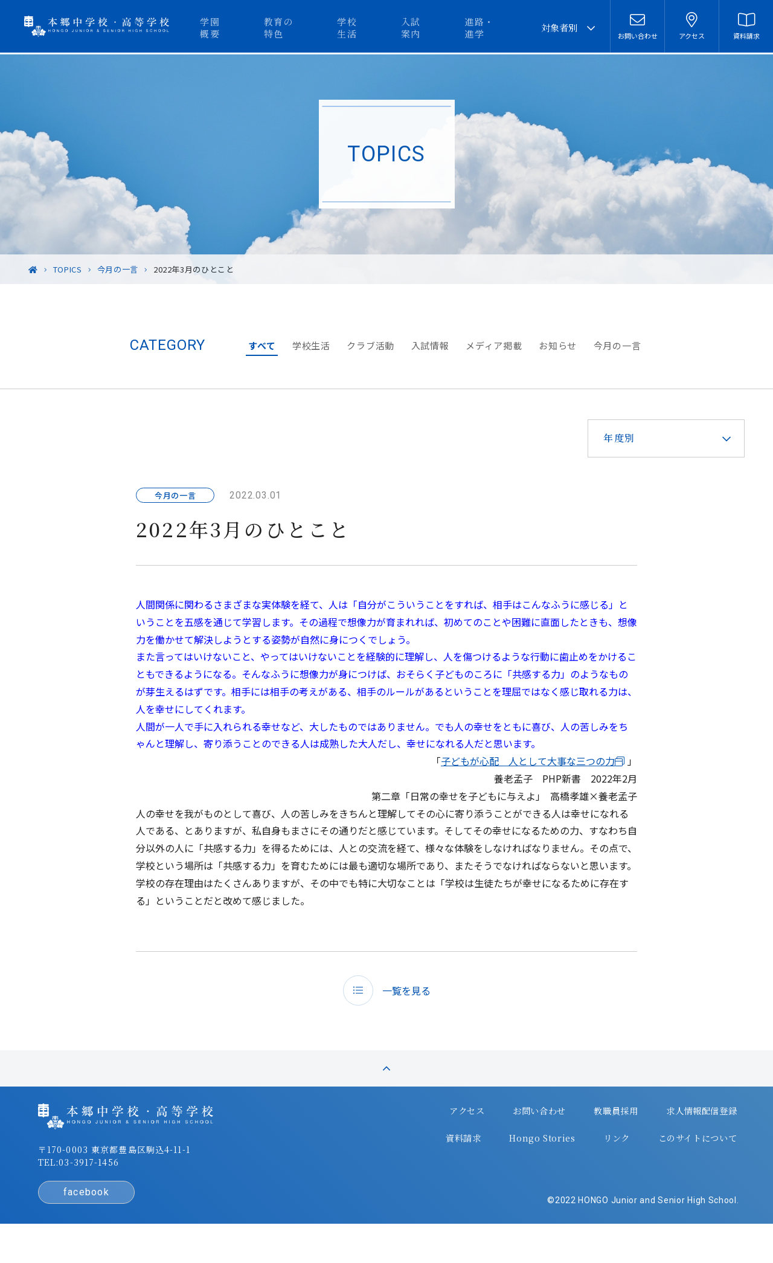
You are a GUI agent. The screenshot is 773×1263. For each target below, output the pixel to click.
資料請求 (430, 1157)
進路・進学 (501, 27)
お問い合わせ (504, 1132)
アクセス (433, 1132)
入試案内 (444, 27)
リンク (580, 1157)
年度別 (611, 438)
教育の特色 (335, 27)
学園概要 (278, 27)
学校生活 (392, 27)
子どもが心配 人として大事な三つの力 (528, 761)
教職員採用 (580, 1132)
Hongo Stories (507, 1157)
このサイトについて (661, 1157)
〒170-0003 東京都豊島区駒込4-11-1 (145, 1172)
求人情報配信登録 (666, 1132)
